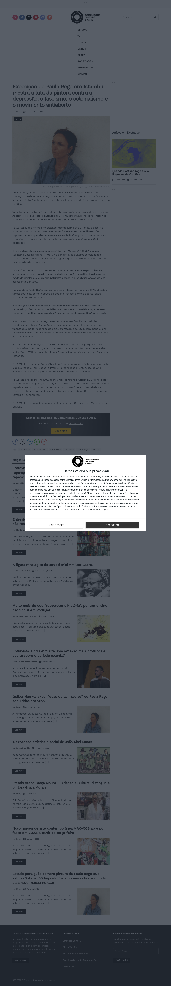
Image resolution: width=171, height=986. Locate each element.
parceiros (55, 476)
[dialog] (85, 493)
